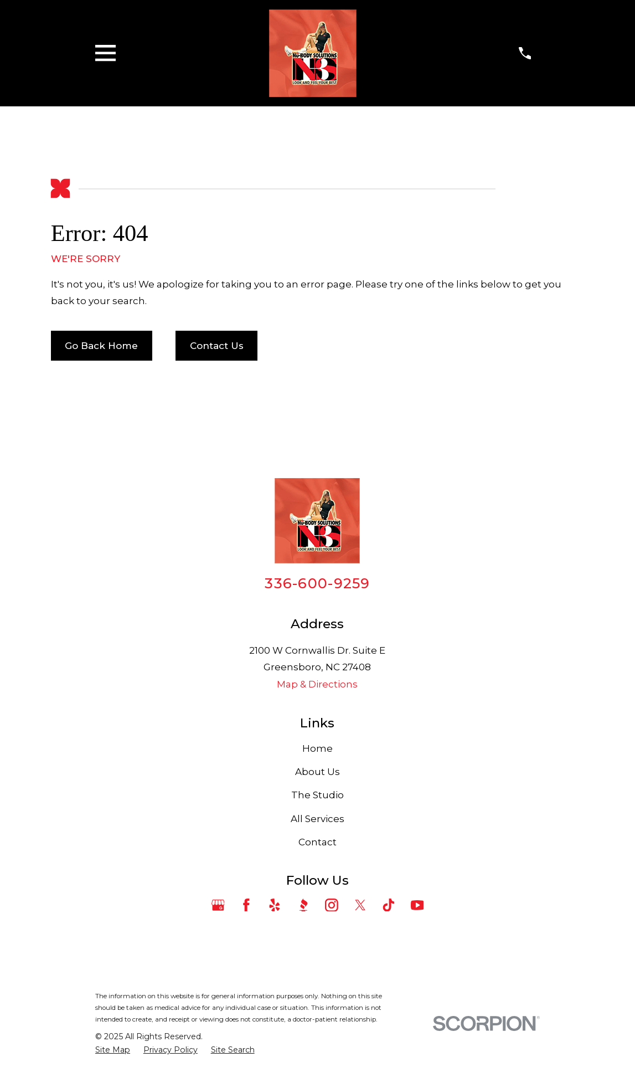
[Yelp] (274, 905)
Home (317, 748)
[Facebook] (246, 905)
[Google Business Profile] (218, 905)
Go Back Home (101, 345)
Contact (317, 842)
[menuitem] (112, 1050)
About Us (317, 771)
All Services (317, 818)
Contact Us (217, 345)
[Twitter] (360, 905)
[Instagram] (331, 905)
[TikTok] (388, 905)
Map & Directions (317, 684)
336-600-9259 (317, 583)
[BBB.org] (303, 905)
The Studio (317, 794)
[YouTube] (417, 905)
